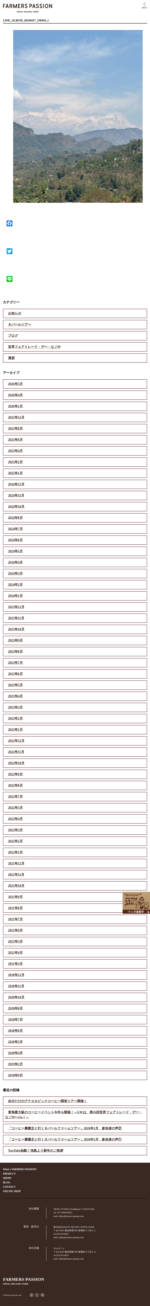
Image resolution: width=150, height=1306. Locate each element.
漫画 (11, 358)
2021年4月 (15, 952)
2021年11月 (16, 874)
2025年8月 (15, 428)
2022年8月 (15, 785)
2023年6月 (15, 674)
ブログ (13, 335)
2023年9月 (15, 640)
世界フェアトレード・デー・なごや (34, 347)
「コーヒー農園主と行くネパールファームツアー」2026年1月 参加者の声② (64, 1128)
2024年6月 (15, 540)
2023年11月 (16, 618)
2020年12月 (16, 975)
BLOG (6, 1182)
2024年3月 (15, 573)
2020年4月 (15, 1053)
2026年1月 (15, 406)
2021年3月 (15, 964)
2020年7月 (15, 1019)
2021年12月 (16, 863)
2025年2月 (15, 462)
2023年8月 (15, 651)
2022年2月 (15, 841)
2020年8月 (15, 1008)
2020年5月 (15, 1042)
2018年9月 (15, 1075)
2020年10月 (16, 997)
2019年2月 (15, 1064)
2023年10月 (16, 629)
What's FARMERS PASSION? (20, 1169)
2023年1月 (15, 729)
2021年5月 (15, 941)
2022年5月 (15, 807)
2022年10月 (16, 763)
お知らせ (14, 313)
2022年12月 (16, 741)
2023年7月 (15, 663)
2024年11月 (16, 495)
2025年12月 (16, 417)
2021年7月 (15, 919)
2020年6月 (15, 1031)
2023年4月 (15, 696)
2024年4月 (15, 562)
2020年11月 (16, 986)
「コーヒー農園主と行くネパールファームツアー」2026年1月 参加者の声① (64, 1139)
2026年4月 (15, 395)
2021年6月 (15, 930)
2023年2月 (15, 718)
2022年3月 (15, 830)
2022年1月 (15, 852)
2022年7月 (15, 796)
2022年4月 (15, 819)
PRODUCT (9, 1173)
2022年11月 (16, 752)
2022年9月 (15, 774)
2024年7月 (15, 529)
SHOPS (7, 1178)
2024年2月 (15, 584)
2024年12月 (16, 484)
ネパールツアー (19, 324)
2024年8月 (15, 518)
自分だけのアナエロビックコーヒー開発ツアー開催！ (47, 1101)
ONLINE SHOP (12, 1191)
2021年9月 (15, 897)
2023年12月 (16, 607)
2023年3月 (15, 707)
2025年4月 (15, 451)
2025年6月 (15, 439)
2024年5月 (15, 551)
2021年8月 (15, 908)
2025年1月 (15, 473)
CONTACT (9, 1187)
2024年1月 (15, 596)
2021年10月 (16, 886)
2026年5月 (15, 384)
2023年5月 (15, 685)
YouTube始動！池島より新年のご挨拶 (35, 1150)
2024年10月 (16, 506)
